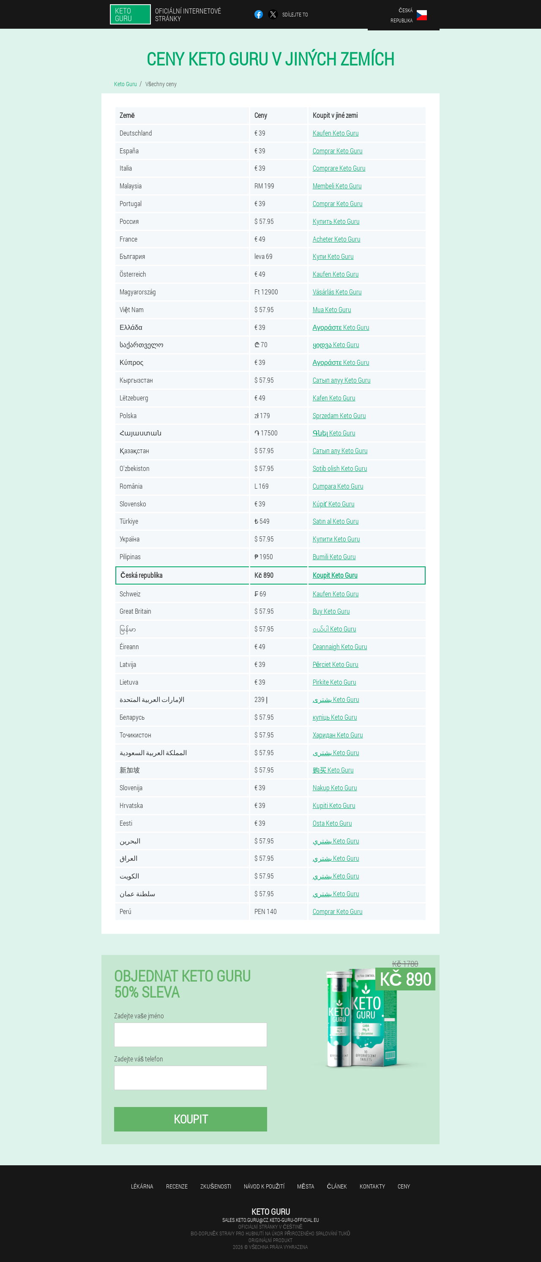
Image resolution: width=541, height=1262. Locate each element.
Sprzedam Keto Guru (339, 415)
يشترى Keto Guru (336, 699)
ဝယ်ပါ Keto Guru (334, 628)
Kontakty (372, 1186)
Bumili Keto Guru (334, 556)
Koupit (191, 1119)
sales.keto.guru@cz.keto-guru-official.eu (270, 1219)
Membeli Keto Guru (337, 185)
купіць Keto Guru (335, 717)
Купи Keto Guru (333, 256)
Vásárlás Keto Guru (337, 291)
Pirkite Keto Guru (334, 681)
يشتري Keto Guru (336, 840)
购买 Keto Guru (333, 769)
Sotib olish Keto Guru (340, 468)
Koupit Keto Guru (335, 575)
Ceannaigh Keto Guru (340, 646)
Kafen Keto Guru (334, 397)
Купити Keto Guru (336, 538)
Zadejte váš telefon (138, 1058)
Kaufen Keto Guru (336, 132)
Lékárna (142, 1186)
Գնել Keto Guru (334, 432)
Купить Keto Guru (336, 221)
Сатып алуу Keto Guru (342, 379)
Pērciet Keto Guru (336, 664)
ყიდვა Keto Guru (336, 344)
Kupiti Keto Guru (334, 805)
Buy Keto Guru (331, 611)
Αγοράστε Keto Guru (341, 327)
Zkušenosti (215, 1186)
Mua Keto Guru (332, 309)
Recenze (177, 1186)
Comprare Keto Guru (339, 167)
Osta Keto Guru (332, 823)
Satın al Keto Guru (336, 521)
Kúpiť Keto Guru (334, 503)
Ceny (404, 1186)
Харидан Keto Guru (338, 734)
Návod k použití (264, 1186)
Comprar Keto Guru (338, 150)
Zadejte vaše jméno (139, 1015)
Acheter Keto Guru (337, 238)
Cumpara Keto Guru (338, 485)
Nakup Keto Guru (335, 787)
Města (305, 1186)
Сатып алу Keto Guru (340, 450)
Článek (337, 1186)
